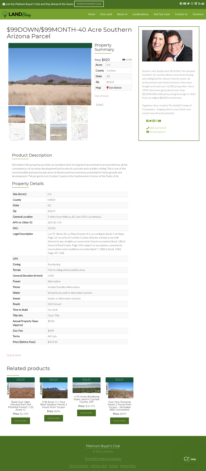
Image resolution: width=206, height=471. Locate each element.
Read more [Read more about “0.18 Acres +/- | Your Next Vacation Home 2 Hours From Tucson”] (54, 418)
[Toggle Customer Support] (190, 459)
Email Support (156, 131)
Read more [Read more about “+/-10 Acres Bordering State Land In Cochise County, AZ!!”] (86, 413)
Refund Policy (128, 465)
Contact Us (181, 14)
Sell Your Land (162, 14)
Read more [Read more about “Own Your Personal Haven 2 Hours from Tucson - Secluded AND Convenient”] (119, 421)
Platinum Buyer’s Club (103, 446)
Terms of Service (79, 465)
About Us (122, 14)
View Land (106, 14)
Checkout (198, 14)
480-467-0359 (156, 127)
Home (91, 14)
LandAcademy (140, 14)
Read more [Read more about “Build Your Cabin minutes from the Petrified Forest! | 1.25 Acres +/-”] (21, 421)
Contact (113, 465)
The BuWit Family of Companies (103, 458)
